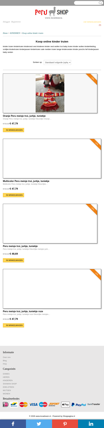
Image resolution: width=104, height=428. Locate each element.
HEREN (6, 377)
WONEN (6, 394)
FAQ (5, 364)
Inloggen (6, 22)
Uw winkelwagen (92, 22)
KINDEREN (15, 33)
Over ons (7, 357)
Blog (5, 360)
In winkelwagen (14, 130)
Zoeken (100, 3)
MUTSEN (7, 390)
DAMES (6, 374)
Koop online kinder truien (32, 33)
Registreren (15, 22)
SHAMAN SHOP (10, 384)
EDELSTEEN (8, 387)
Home (5, 33)
